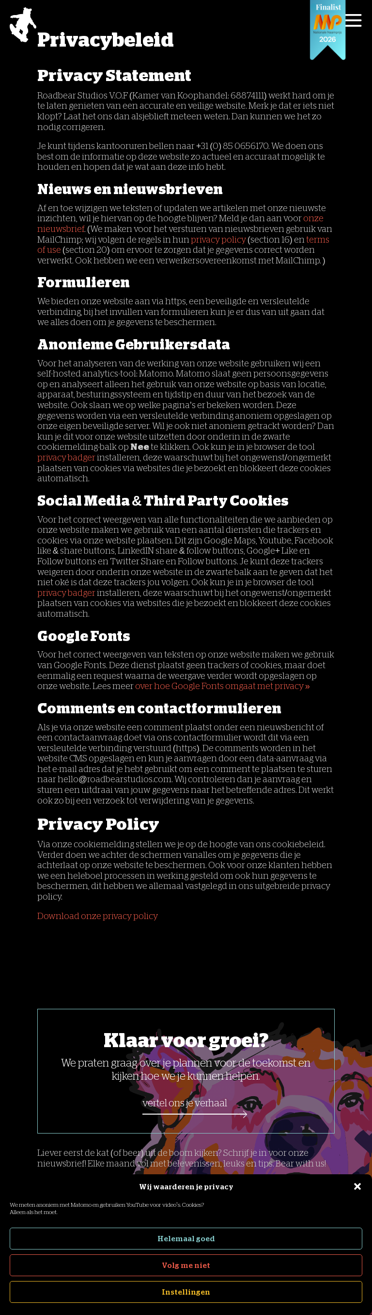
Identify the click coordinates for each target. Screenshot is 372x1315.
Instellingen (186, 1292)
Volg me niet (186, 1265)
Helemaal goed (186, 1238)
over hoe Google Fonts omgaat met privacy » (222, 686)
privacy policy (218, 239)
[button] (357, 1186)
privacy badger (66, 457)
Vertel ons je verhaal (184, 1103)
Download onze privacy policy (98, 916)
